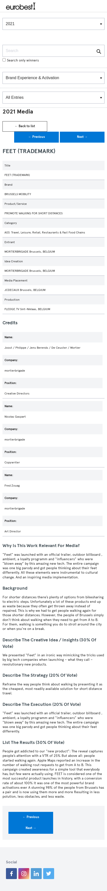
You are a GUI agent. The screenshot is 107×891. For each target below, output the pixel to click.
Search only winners (20, 60)
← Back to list (25, 126)
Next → (82, 137)
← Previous (36, 137)
